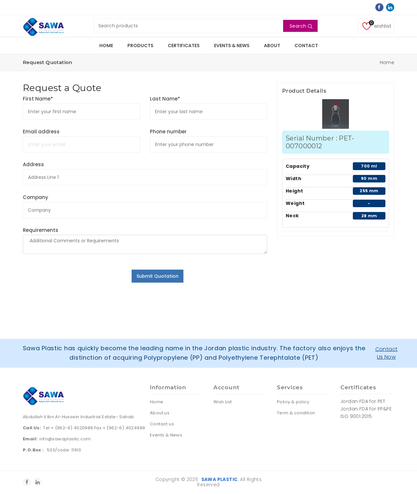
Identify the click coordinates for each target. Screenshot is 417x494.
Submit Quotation (158, 276)
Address (33, 164)
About (272, 45)
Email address (41, 131)
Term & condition (296, 413)
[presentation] (72, 282)
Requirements (40, 230)
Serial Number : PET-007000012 (320, 142)
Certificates (184, 45)
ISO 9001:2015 (356, 416)
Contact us (162, 424)
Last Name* (165, 98)
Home (106, 45)
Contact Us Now (386, 353)
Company (35, 197)
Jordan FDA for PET (362, 401)
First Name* (38, 98)
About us (159, 413)
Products (140, 45)
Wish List (222, 402)
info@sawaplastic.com (65, 439)
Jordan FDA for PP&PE (366, 409)
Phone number (168, 131)
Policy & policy (293, 402)
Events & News (232, 45)
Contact (306, 45)
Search (301, 26)
